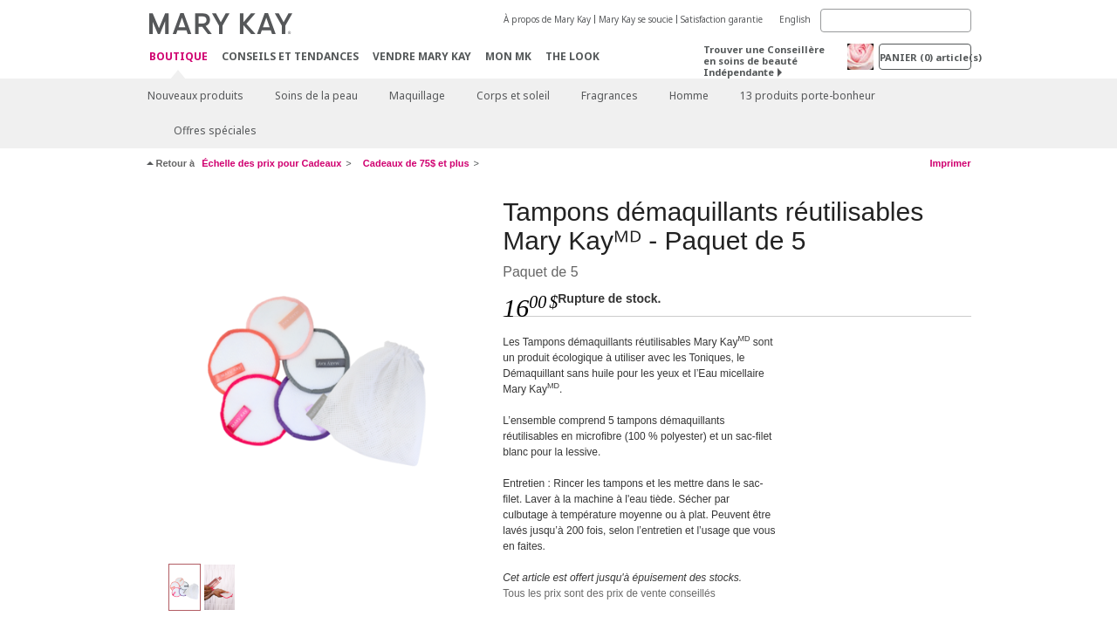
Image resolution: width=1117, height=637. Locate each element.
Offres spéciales (215, 130)
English (795, 19)
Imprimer (949, 163)
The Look (572, 56)
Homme (689, 95)
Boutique (178, 57)
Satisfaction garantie (722, 19)
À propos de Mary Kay (547, 19)
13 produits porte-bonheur (807, 95)
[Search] (895, 20)
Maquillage (417, 95)
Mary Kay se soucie (636, 19)
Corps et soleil (513, 95)
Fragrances (609, 95)
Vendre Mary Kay (422, 56)
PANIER (925, 57)
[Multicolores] (318, 371)
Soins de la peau (316, 95)
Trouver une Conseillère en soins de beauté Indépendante (764, 61)
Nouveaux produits (195, 95)
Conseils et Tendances (290, 56)
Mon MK (508, 56)
